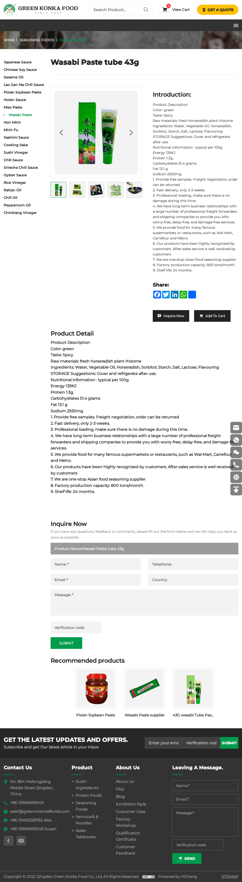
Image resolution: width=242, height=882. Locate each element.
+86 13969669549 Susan (33, 829)
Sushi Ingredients (87, 784)
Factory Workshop (126, 822)
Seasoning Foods (36, 40)
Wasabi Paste (72, 40)
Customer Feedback (125, 850)
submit (229, 743)
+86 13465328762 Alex (31, 820)
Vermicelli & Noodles (87, 819)
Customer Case (130, 811)
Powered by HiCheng (177, 876)
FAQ (120, 789)
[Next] (131, 133)
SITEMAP (230, 876)
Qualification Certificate (128, 836)
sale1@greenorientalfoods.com (40, 811)
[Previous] (61, 133)
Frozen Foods (89, 795)
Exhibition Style (131, 804)
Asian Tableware (86, 833)
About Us (125, 781)
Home (9, 40)
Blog (120, 796)
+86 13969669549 (27, 802)
